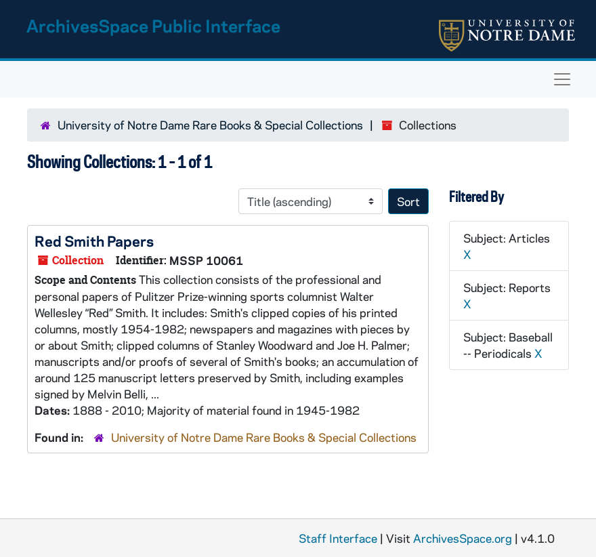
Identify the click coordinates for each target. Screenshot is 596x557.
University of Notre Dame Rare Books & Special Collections (210, 124)
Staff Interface (338, 538)
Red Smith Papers (94, 240)
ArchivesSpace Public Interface (153, 25)
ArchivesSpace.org (462, 538)
